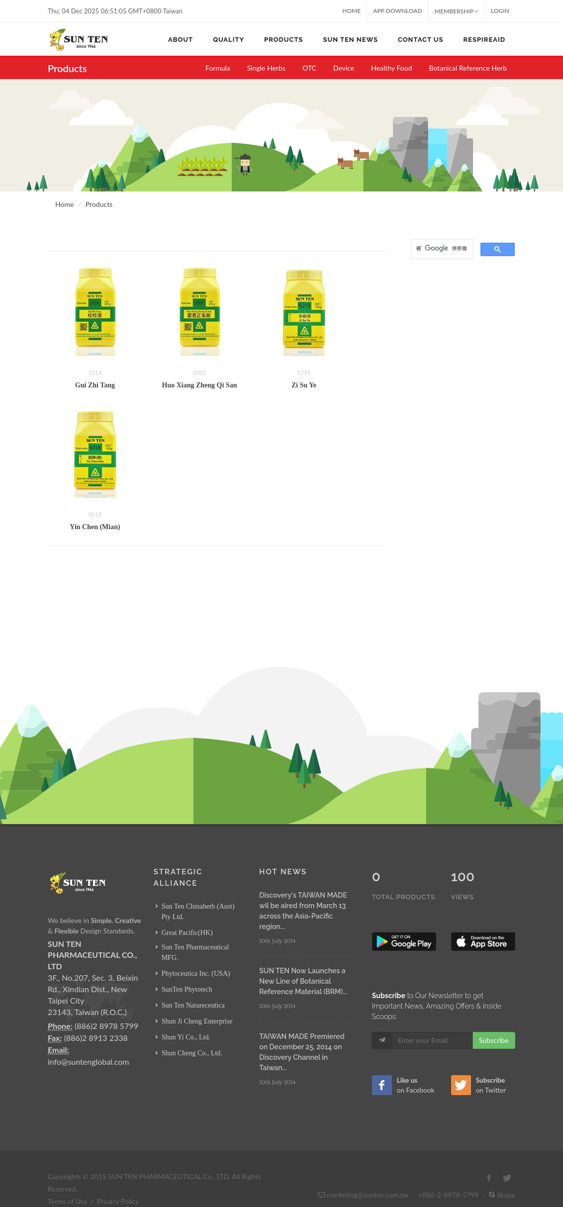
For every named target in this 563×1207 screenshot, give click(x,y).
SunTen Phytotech (187, 989)
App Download (397, 10)
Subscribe (494, 1019)
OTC (309, 68)
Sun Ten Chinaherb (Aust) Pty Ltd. (198, 912)
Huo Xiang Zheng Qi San (199, 385)
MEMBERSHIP (456, 11)
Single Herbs (266, 68)
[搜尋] (441, 248)
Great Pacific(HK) (187, 932)
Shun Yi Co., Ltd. (186, 1037)
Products (99, 204)
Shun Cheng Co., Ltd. (192, 1053)
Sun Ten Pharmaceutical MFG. (195, 952)
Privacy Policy (118, 1180)
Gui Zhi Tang (95, 385)
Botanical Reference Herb (468, 68)
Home (351, 10)
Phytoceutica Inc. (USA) (196, 973)
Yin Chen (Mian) (95, 527)
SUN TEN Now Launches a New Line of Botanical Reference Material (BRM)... (303, 981)
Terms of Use (68, 1180)
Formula (217, 68)
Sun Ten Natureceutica (193, 1005)
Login (500, 10)
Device (343, 68)
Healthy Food (391, 68)
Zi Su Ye (303, 385)
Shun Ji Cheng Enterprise (197, 1021)
